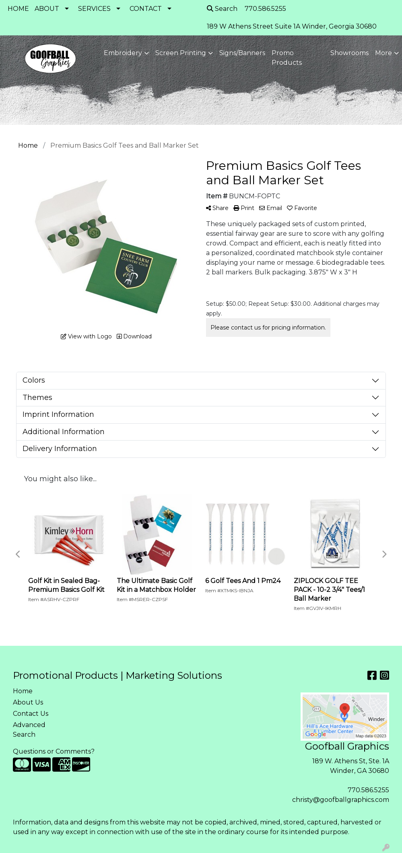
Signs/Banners (242, 53)
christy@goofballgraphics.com (340, 800)
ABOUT (47, 8)
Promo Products (287, 57)
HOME (18, 8)
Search (222, 8)
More (383, 53)
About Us (28, 702)
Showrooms (349, 53)
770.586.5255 (368, 790)
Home (23, 691)
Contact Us (30, 713)
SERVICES (94, 8)
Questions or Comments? (54, 751)
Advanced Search (29, 729)
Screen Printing (180, 53)
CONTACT (146, 8)
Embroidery (123, 53)
